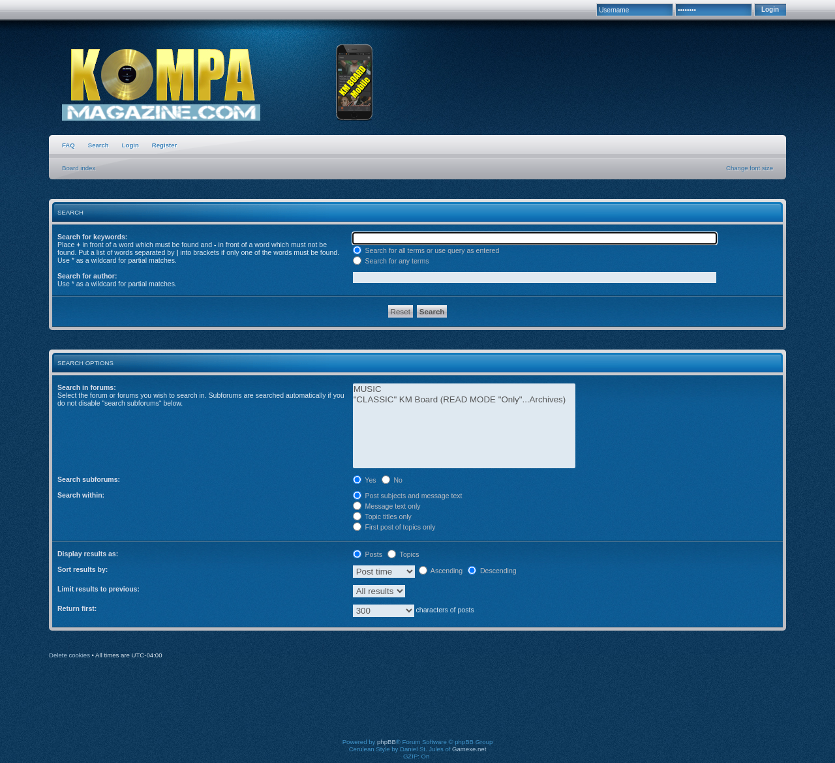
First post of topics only (394, 527)
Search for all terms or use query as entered (426, 250)
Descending (492, 571)
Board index (78, 168)
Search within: (80, 495)
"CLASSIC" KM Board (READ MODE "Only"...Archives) (464, 400)
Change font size (749, 168)
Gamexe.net (469, 749)
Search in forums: (86, 387)
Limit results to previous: (98, 589)
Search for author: (87, 276)
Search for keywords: (92, 237)
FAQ (68, 145)
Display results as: (87, 554)
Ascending (441, 571)
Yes (364, 480)
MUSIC (464, 389)
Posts (367, 554)
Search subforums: (88, 479)
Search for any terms (391, 261)
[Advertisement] (417, 707)
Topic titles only (382, 516)
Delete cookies (69, 655)
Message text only (387, 506)
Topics (403, 554)
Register (164, 145)
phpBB (386, 741)
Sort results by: (82, 569)
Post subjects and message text (408, 496)
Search (98, 145)
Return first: (77, 608)
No (392, 480)
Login (130, 145)
